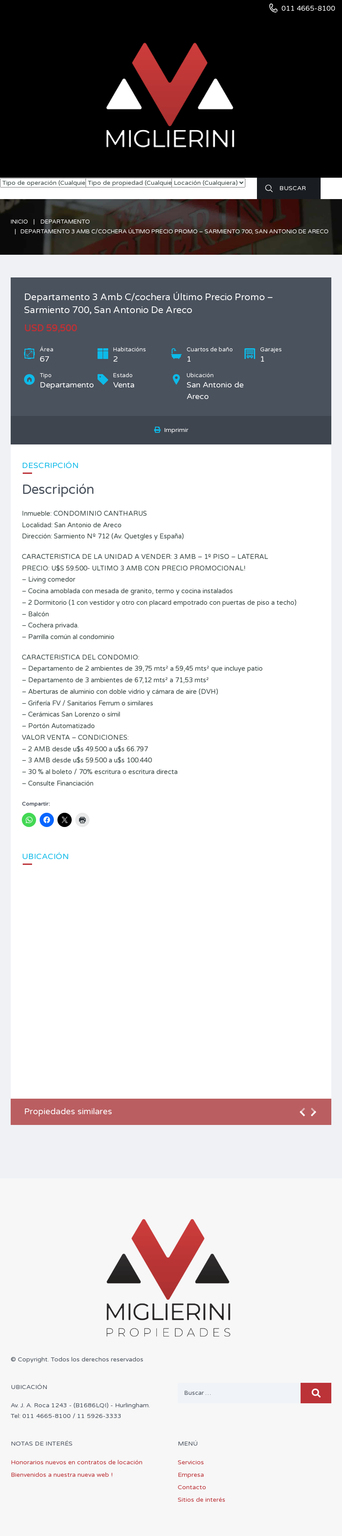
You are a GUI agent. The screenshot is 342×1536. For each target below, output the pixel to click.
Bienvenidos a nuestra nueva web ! (62, 1475)
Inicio (19, 221)
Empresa (191, 1475)
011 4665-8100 (308, 8)
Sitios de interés (201, 1499)
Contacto (192, 1487)
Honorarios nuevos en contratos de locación (76, 1462)
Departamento (65, 221)
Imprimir (171, 430)
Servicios (191, 1462)
